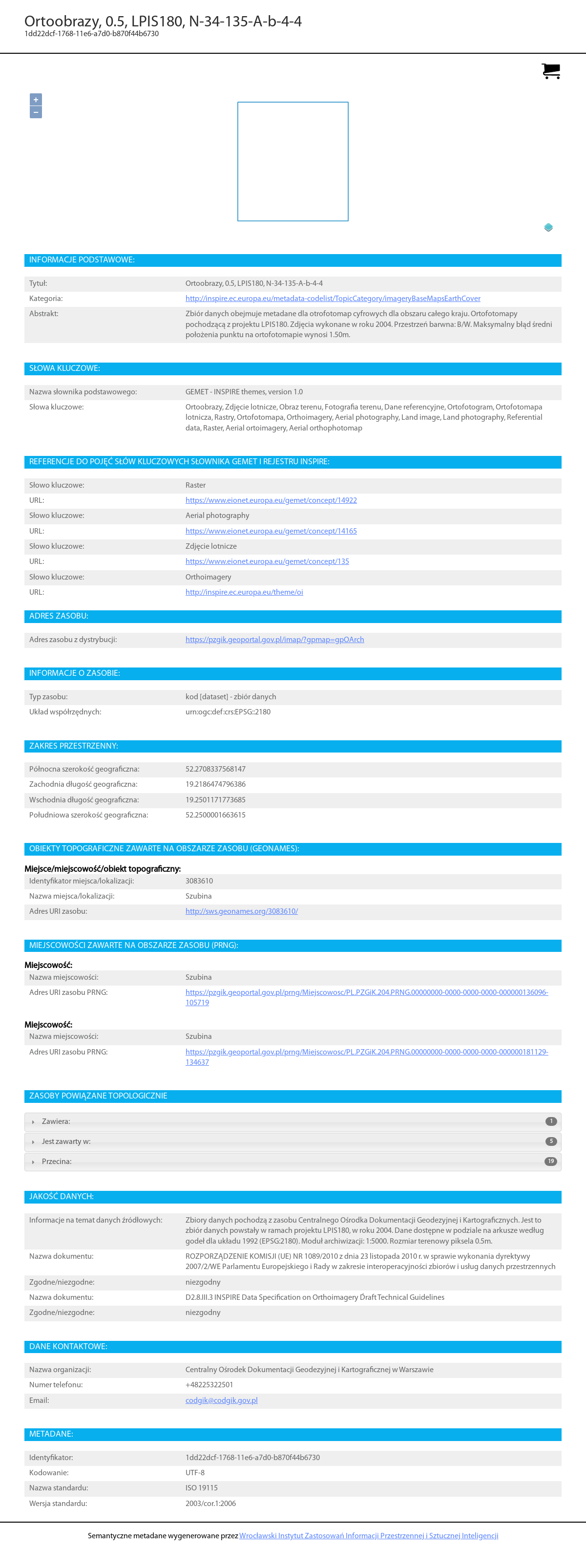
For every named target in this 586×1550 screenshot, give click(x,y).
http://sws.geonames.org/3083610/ (242, 912)
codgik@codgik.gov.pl (222, 1401)
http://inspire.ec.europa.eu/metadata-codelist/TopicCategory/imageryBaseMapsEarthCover (333, 299)
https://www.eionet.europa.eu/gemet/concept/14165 (271, 532)
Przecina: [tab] (293, 1161)
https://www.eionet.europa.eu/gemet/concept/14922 (271, 501)
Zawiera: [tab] (293, 1121)
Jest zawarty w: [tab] (293, 1141)
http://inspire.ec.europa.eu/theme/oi (244, 593)
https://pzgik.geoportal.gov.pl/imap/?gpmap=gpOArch (275, 640)
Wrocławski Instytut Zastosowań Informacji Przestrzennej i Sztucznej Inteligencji (369, 1536)
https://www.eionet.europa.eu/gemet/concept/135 (267, 562)
